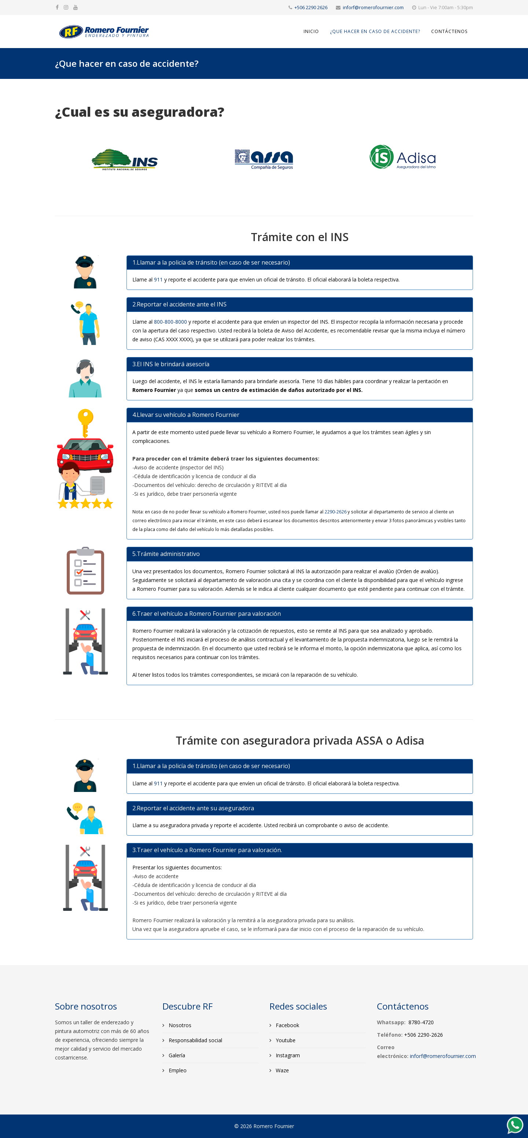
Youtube (285, 1040)
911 (158, 279)
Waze (281, 1070)
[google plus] (66, 7)
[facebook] (57, 7)
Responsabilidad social (194, 1040)
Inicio (311, 31)
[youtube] (75, 7)
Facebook (286, 1025)
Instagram (287, 1055)
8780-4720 (421, 1022)
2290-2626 (335, 512)
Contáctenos (449, 31)
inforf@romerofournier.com (373, 7)
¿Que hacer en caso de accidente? (375, 31)
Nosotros (179, 1025)
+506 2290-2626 (423, 1034)
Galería (176, 1055)
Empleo (177, 1070)
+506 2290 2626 (310, 7)
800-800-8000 (170, 321)
